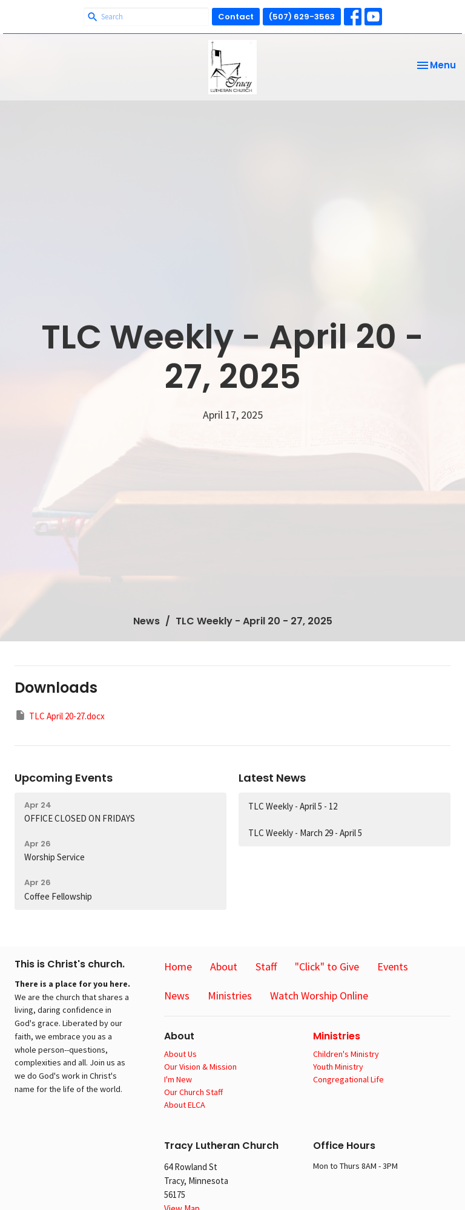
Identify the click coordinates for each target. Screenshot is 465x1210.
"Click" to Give (327, 966)
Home (178, 966)
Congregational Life (348, 1079)
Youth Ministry (338, 1066)
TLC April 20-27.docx (60, 715)
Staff (266, 966)
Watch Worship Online (319, 995)
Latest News (272, 777)
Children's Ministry (346, 1053)
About (223, 966)
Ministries (230, 995)
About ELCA (184, 1104)
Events (392, 966)
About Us (180, 1053)
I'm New (178, 1079)
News (146, 621)
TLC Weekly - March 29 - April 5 (305, 833)
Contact (236, 16)
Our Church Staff (193, 1092)
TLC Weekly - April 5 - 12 (292, 806)
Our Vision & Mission (200, 1066)
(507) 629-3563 (302, 16)
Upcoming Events (64, 777)
